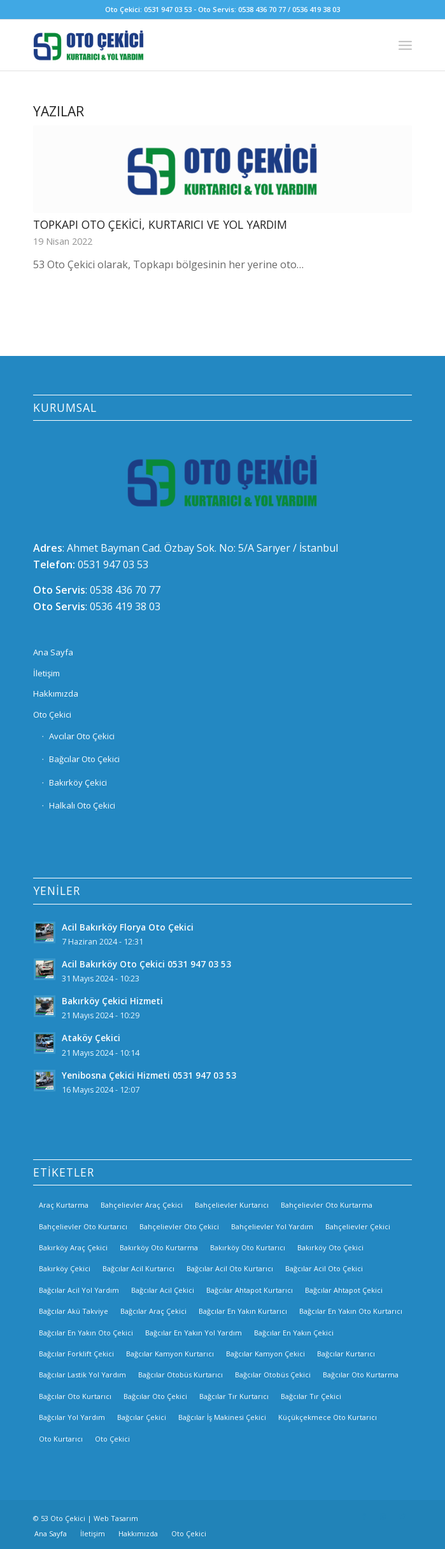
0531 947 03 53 (113, 564)
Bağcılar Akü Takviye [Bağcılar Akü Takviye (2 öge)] (73, 1311)
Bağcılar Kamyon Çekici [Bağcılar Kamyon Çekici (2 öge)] (265, 1353)
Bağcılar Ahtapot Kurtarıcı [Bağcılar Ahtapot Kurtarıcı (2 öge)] (249, 1290)
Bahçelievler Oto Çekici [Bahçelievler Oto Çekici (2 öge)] (179, 1226)
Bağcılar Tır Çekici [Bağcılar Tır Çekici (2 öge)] (311, 1396)
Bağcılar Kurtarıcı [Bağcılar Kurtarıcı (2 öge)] (346, 1353)
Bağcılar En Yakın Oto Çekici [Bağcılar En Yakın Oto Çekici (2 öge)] (86, 1332)
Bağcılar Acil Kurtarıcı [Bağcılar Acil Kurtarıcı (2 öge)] (138, 1268)
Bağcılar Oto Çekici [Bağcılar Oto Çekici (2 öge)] (155, 1396)
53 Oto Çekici (63, 1518)
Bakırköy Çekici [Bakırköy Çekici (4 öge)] (64, 1268)
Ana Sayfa (53, 652)
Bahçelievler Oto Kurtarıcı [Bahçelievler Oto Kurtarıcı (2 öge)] (83, 1226)
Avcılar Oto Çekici (82, 736)
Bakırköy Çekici (78, 782)
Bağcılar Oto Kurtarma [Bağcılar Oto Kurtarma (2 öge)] (361, 1374)
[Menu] (405, 45)
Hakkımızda (55, 693)
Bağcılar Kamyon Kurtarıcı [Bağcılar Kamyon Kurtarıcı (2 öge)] (170, 1353)
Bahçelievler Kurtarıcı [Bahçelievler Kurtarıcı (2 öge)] (232, 1205)
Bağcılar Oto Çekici (84, 759)
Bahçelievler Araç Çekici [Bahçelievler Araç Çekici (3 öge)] (142, 1205)
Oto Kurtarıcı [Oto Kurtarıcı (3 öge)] (61, 1438)
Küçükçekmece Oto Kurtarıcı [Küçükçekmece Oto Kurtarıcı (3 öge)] (327, 1417)
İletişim (46, 673)
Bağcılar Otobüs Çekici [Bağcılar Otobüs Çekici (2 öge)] (273, 1374)
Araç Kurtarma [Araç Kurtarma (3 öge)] (63, 1205)
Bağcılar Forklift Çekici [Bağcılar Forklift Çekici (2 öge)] (76, 1353)
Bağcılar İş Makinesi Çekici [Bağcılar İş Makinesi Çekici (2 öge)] (222, 1417)
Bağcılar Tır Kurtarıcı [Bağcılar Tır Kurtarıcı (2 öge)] (234, 1396)
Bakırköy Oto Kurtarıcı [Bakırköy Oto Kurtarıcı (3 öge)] (247, 1247)
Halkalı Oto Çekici (82, 805)
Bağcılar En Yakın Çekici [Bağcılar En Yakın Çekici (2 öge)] (294, 1332)
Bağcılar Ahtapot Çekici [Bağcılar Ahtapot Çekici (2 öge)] (344, 1290)
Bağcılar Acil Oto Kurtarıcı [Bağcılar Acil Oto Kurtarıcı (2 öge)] (230, 1268)
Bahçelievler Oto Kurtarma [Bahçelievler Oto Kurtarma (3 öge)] (326, 1205)
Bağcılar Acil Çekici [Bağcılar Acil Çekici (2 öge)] (162, 1290)
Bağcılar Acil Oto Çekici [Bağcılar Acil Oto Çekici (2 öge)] (324, 1268)
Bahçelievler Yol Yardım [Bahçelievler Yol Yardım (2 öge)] (272, 1226)
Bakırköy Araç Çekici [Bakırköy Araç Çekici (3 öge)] (73, 1247)
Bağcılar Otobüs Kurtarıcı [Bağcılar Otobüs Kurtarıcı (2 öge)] (180, 1374)
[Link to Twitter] (402, 1516)
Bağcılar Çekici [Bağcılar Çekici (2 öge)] (141, 1417)
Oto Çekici (52, 714)
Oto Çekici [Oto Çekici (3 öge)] (112, 1438)
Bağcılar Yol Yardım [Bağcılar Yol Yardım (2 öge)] (72, 1417)
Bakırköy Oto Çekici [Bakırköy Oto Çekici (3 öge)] (330, 1247)
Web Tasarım (116, 1518)
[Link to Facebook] (364, 1516)
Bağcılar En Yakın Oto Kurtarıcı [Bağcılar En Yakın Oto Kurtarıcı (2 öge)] (350, 1311)
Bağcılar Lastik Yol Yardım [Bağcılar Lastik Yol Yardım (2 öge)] (82, 1374)
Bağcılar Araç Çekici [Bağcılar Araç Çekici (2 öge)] (153, 1311)
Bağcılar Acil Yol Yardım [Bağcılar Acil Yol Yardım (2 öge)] (79, 1290)
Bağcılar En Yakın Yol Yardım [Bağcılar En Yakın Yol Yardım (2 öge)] (193, 1332)
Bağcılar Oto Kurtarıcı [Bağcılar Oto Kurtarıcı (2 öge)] (75, 1396)
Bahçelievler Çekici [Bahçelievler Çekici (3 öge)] (357, 1226)
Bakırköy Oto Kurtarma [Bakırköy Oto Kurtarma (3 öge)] (159, 1247)
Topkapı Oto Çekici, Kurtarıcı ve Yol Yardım (160, 224)
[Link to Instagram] (383, 1516)
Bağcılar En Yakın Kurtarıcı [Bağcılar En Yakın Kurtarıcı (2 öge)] (243, 1311)
